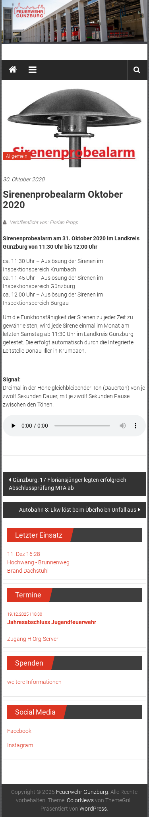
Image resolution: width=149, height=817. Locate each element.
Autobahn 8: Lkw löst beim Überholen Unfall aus (77, 510)
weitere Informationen (34, 682)
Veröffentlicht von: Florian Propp (43, 222)
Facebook (19, 731)
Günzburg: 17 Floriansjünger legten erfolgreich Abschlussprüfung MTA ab (67, 484)
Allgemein (16, 156)
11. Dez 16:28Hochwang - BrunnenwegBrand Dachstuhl (38, 562)
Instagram (20, 745)
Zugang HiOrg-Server (32, 639)
